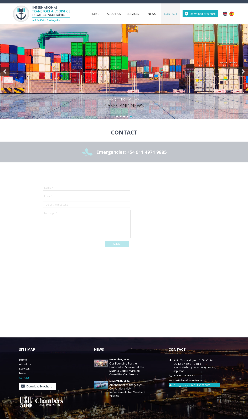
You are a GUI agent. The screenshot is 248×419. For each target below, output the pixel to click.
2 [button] (120, 116)
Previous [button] (5, 71)
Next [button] (243, 71)
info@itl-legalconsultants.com (189, 380)
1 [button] (117, 116)
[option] (124, 71)
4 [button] (127, 116)
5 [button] (131, 116)
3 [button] (124, 116)
